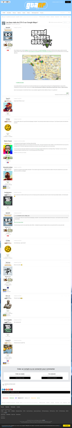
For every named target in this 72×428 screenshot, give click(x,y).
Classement (57, 16)
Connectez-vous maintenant (52, 377)
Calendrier (52, 16)
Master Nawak (8, 141)
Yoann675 (7, 340)
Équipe (69, 16)
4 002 (8, 159)
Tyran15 (8, 98)
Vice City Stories (30, 411)
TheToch (8, 262)
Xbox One (13, 414)
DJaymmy (61, 94)
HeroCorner (18, 414)
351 (8, 355)
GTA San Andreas (45, 411)
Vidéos (28, 12)
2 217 (8, 282)
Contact (18, 407)
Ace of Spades (8, 320)
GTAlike (8, 119)
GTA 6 (6, 411)
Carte (61, 16)
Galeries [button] (19, 12)
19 (8, 134)
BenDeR (9, 24)
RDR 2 (67, 411)
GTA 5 (19, 24)
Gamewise (3, 417)
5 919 (8, 47)
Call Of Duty (3, 414)
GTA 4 (24, 411)
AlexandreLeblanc (8, 167)
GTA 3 (57, 411)
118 (8, 311)
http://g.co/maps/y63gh (18, 222)
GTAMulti (13, 411)
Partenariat (13, 407)
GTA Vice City (52, 411)
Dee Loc (8, 296)
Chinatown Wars (19, 411)
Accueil (2, 407)
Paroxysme (57, 94)
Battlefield (8, 414)
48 (8, 182)
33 (8, 113)
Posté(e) (17, 27)
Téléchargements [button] (35, 12)
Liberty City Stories (37, 411)
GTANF (3, 12)
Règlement (65, 16)
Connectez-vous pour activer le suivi (56, 22)
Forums (41, 12)
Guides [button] (24, 12)
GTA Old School (62, 411)
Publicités (7, 407)
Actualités (9, 12)
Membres (48, 16)
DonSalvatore (7, 192)
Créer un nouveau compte (20, 377)
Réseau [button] (14, 12)
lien (38, 148)
